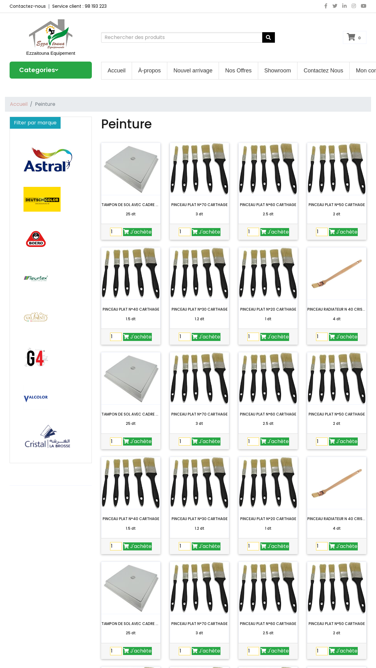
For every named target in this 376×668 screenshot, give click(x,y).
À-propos (149, 70)
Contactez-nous (28, 6)
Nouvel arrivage (192, 70)
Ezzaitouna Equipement (50, 53)
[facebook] (326, 6)
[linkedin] (344, 6)
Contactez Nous (323, 70)
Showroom (277, 70)
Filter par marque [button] (35, 122)
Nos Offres (238, 70)
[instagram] (353, 6)
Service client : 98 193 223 (79, 6)
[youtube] (362, 6)
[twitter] (335, 6)
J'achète (137, 231)
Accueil (117, 70)
